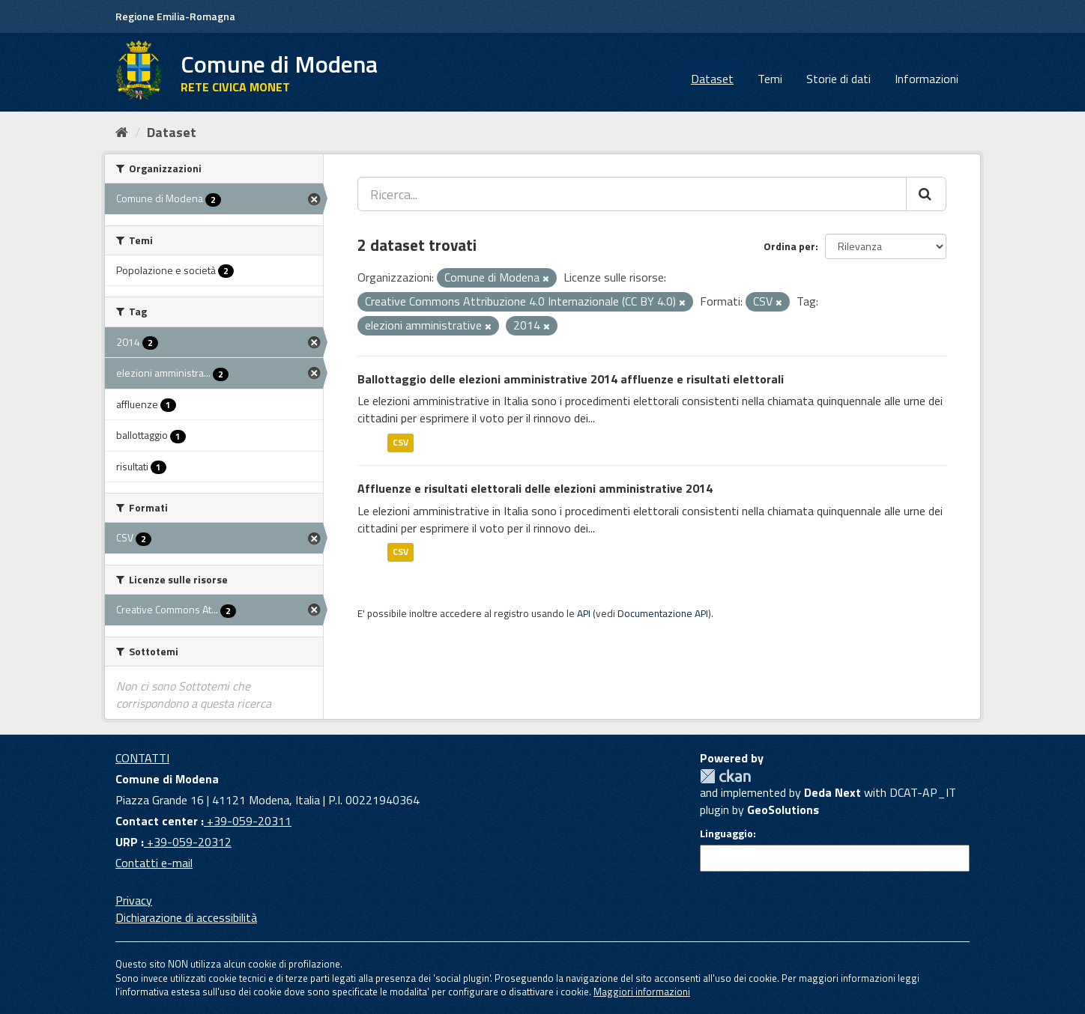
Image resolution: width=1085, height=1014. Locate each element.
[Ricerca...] (632, 194)
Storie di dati (838, 79)
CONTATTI (142, 758)
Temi (770, 79)
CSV (400, 442)
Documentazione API (662, 613)
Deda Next (832, 792)
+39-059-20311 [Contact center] (247, 821)
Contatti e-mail (154, 863)
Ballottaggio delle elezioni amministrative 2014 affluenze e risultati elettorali (570, 379)
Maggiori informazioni (641, 991)
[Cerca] (926, 194)
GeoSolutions (783, 810)
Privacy (133, 900)
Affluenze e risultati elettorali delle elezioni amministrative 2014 (535, 488)
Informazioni (926, 79)
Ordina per (789, 246)
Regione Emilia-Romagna (175, 16)
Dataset (712, 79)
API (583, 613)
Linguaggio (726, 833)
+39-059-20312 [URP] (188, 842)
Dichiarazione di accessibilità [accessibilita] (186, 917)
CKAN (725, 776)
